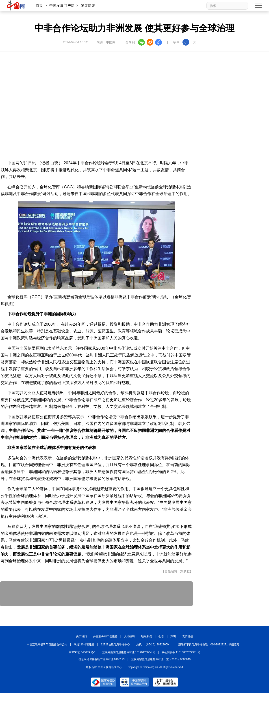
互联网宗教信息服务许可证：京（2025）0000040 (161, 659)
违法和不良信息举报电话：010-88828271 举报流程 (208, 644)
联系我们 (146, 636)
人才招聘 (129, 636)
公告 (161, 636)
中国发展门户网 (61, 5)
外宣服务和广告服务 (105, 636)
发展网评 (88, 5)
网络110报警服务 (84, 644)
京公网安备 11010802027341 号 (181, 652)
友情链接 (187, 636)
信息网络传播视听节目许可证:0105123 (101, 659)
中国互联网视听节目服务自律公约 (47, 644)
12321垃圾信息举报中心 (115, 644)
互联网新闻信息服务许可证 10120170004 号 (128, 652)
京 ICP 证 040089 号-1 (82, 652)
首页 (39, 5)
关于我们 (81, 636)
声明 (173, 636)
